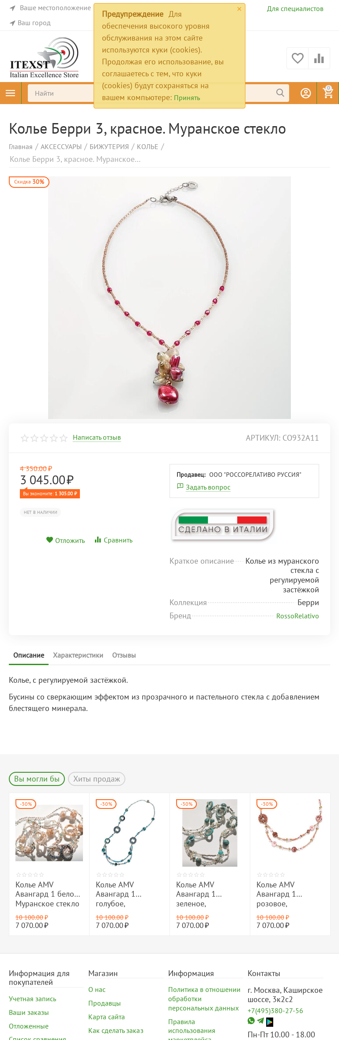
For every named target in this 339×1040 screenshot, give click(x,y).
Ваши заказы (29, 1012)
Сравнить (113, 539)
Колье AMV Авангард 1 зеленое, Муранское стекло (208, 894)
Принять (187, 97)
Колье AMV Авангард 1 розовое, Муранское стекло (288, 894)
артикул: (263, 438)
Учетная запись (32, 998)
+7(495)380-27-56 (275, 1010)
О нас (96, 989)
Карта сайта (106, 1016)
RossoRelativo (297, 615)
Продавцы (104, 1003)
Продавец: (191, 475)
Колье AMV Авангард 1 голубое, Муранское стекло (128, 894)
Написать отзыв (97, 437)
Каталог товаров (10, 93)
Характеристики (78, 655)
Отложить (65, 540)
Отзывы (124, 655)
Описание (28, 655)
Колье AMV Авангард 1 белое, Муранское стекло (47, 894)
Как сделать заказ (115, 1030)
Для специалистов (295, 8)
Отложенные (29, 1025)
